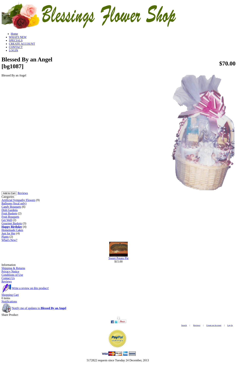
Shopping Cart (10, 294)
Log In (230, 325)
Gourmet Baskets (11, 223)
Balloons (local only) (13, 203)
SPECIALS (16, 40)
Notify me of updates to (39, 308)
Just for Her (8, 233)
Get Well (6, 220)
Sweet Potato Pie (118, 258)
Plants (5, 236)
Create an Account (213, 325)
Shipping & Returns (13, 268)
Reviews (23, 193)
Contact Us (8, 278)
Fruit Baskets (9, 213)
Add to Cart (9, 193)
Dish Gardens (9, 210)
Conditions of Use (12, 274)
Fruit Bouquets (10, 216)
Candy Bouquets (11, 206)
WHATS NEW (18, 37)
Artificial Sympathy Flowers (18, 200)
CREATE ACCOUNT (22, 43)
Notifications (9, 301)
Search (184, 325)
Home (14, 33)
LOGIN (13, 50)
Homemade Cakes (12, 230)
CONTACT (16, 47)
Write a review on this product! (30, 288)
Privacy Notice (10, 271)
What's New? (9, 240)
